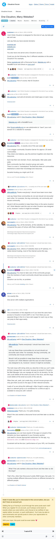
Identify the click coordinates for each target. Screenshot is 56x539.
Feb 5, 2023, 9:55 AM (32, 430)
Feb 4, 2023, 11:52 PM (24, 293)
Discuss (5, 20)
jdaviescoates (11, 336)
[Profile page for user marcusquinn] (3, 223)
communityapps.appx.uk (45, 448)
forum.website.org (17, 127)
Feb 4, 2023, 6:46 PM (21, 94)
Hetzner (24, 395)
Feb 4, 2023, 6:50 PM (30, 114)
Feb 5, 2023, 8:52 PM (27, 460)
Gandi (18, 395)
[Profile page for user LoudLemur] (3, 33)
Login (12, 524)
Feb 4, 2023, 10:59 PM (27, 246)
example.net (11, 44)
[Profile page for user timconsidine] (3, 431)
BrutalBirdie (10, 143)
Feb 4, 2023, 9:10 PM (26, 189)
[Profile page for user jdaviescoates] (3, 338)
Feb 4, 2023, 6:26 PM (26, 32)
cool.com (10, 49)
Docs (47, 4)
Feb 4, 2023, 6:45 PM (30, 78)
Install (52, 4)
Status (36, 4)
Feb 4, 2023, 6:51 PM (32, 143)
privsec (9, 293)
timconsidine (11, 430)
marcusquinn (11, 222)
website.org (11, 47)
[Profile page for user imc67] (3, 79)
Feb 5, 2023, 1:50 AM (27, 336)
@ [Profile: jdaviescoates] (12, 411)
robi (8, 94)
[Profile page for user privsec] (3, 294)
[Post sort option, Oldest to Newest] (3, 26)
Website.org (42, 62)
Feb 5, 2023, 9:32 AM (26, 408)
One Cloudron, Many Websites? (33, 117)
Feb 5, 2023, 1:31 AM (21, 310)
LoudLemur (10, 32)
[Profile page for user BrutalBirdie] (3, 144)
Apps (30, 4)
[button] (3, 536)
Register (6, 524)
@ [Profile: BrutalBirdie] (12, 192)
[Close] (52, 499)
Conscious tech (11, 101)
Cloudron (12, 395)
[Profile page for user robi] (3, 95)
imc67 (9, 78)
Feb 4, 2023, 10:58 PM (27, 222)
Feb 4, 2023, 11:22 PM (32, 270)
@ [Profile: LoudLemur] (11, 81)
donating (22, 177)
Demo (42, 4)
